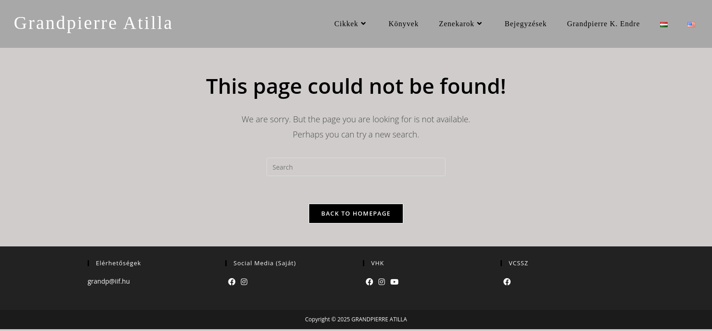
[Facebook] (231, 282)
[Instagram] (244, 282)
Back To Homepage (355, 213)
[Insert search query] (356, 167)
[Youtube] (394, 282)
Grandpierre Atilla (93, 22)
